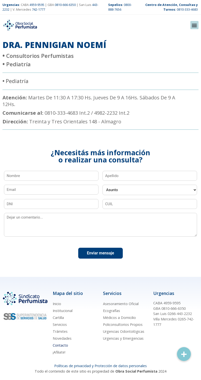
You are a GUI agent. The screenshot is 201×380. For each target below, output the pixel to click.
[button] (194, 25)
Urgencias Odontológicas (123, 331)
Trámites (60, 331)
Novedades (62, 338)
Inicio (57, 303)
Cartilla (58, 317)
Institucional (63, 310)
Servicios (60, 324)
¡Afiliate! (59, 352)
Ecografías (111, 310)
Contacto (60, 345)
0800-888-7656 (120, 7)
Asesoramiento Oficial (121, 303)
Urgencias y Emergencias (123, 338)
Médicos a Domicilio (119, 317)
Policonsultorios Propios (123, 324)
